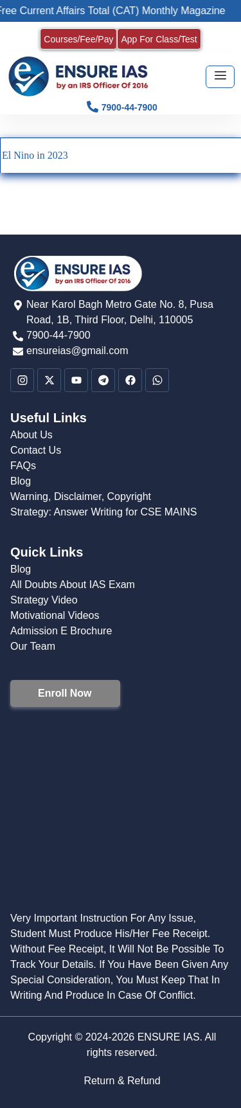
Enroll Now (65, 693)
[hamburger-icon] (220, 77)
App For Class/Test (159, 39)
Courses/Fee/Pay (78, 39)
